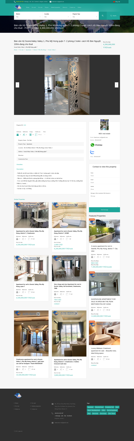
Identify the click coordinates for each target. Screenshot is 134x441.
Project (47, 7)
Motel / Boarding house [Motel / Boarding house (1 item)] (94, 410)
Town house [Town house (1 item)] (103, 413)
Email (92, 179)
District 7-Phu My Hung (39, 49)
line (33, 1)
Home (27, 7)
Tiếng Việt (116, 1)
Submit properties (55, 7)
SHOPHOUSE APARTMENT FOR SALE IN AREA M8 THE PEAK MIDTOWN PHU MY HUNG (103, 301)
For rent (40, 7)
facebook (37, 1)
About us (65, 7)
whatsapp (26, 1)
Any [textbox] (17, 16)
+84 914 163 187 (19, 1)
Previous (17, 84)
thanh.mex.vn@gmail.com (56, 1)
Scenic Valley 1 (52, 49)
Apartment (28, 49)
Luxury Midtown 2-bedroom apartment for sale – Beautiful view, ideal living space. (103, 350)
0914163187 (98, 140)
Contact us (72, 7)
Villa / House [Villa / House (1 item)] (111, 413)
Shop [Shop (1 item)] (89, 413)
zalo (30, 1)
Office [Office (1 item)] (103, 410)
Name (92, 173)
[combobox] (28, 17)
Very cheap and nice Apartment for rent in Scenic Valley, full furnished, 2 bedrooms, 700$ (67, 286)
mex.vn (20, 431)
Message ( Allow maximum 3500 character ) (100, 193)
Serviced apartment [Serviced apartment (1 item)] (112, 410)
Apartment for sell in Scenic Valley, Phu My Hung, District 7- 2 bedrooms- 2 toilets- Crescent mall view (68, 362)
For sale (34, 7)
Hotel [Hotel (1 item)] (117, 407)
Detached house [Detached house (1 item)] (99, 407)
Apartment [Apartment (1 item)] (90, 407)
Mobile (92, 186)
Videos (79, 7)
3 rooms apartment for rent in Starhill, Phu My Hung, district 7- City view (104, 248)
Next (116, 84)
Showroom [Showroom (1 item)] (95, 413)
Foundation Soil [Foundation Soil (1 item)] (109, 407)
